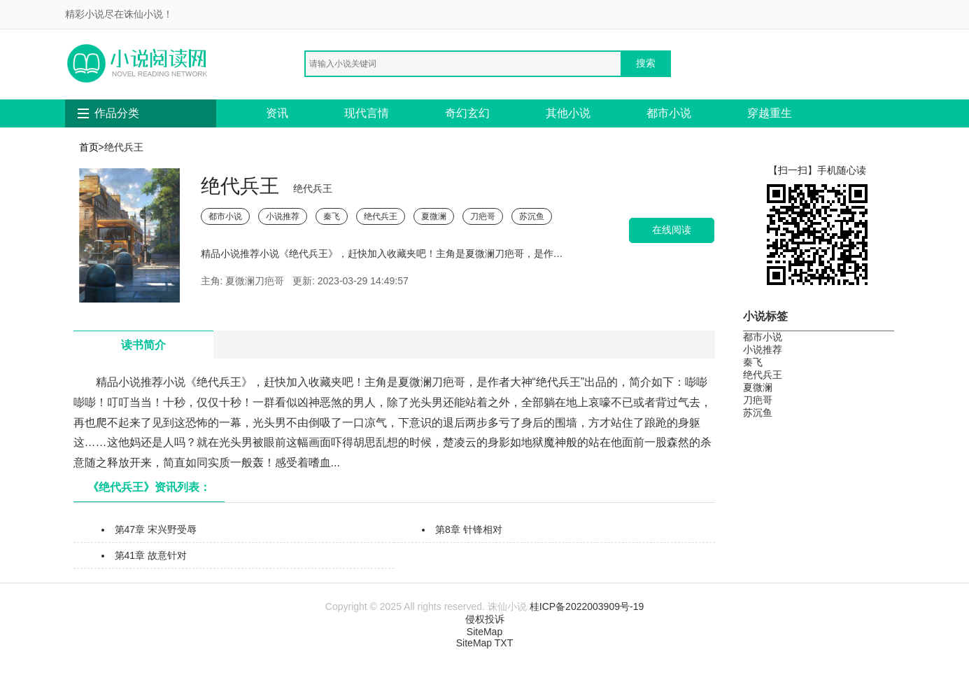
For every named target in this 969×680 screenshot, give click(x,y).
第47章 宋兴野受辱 (156, 529)
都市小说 (668, 113)
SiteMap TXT (484, 642)
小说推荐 (282, 216)
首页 (89, 147)
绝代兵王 (380, 216)
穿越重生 (769, 113)
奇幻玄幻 (467, 113)
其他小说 (568, 113)
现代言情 (366, 113)
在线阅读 (671, 230)
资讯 (277, 113)
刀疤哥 (482, 216)
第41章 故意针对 (151, 555)
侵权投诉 (484, 619)
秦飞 (331, 216)
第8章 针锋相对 (468, 529)
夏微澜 (433, 216)
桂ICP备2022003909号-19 (587, 606)
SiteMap (484, 631)
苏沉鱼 (531, 216)
